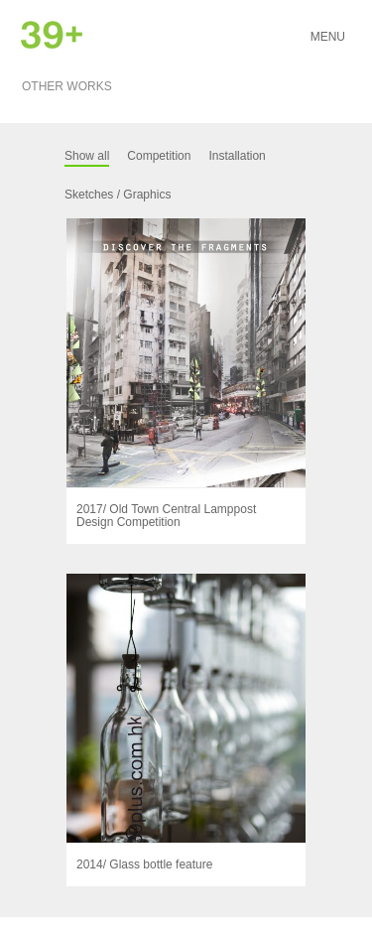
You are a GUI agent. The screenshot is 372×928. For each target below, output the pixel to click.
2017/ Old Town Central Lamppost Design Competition (166, 515)
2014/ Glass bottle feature (144, 864)
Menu (327, 37)
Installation (236, 156)
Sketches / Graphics (117, 194)
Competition (158, 156)
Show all (86, 156)
